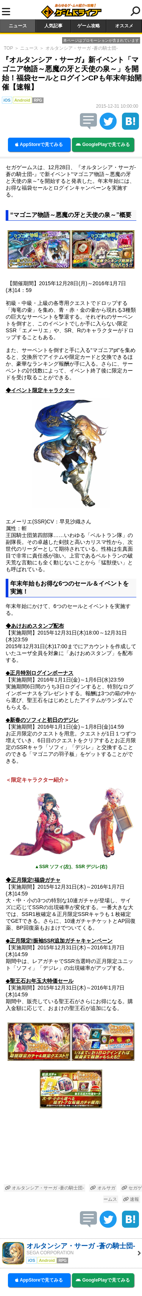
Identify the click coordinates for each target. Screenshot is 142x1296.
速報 (131, 1199)
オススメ (124, 25)
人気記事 (53, 25)
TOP (8, 48)
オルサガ (102, 1188)
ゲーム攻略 (88, 25)
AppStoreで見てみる (39, 144)
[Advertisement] (71, 1149)
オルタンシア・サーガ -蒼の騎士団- (81, 48)
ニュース (18, 25)
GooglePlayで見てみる (103, 144)
